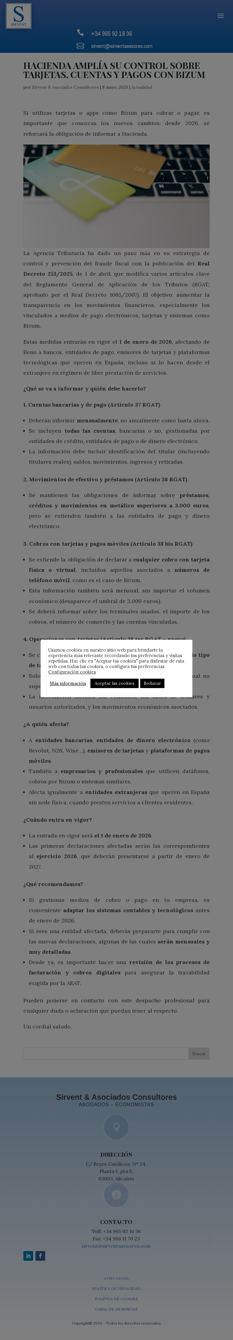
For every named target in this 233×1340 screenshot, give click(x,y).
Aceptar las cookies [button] (114, 683)
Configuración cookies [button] (72, 672)
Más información (68, 683)
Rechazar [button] (152, 683)
